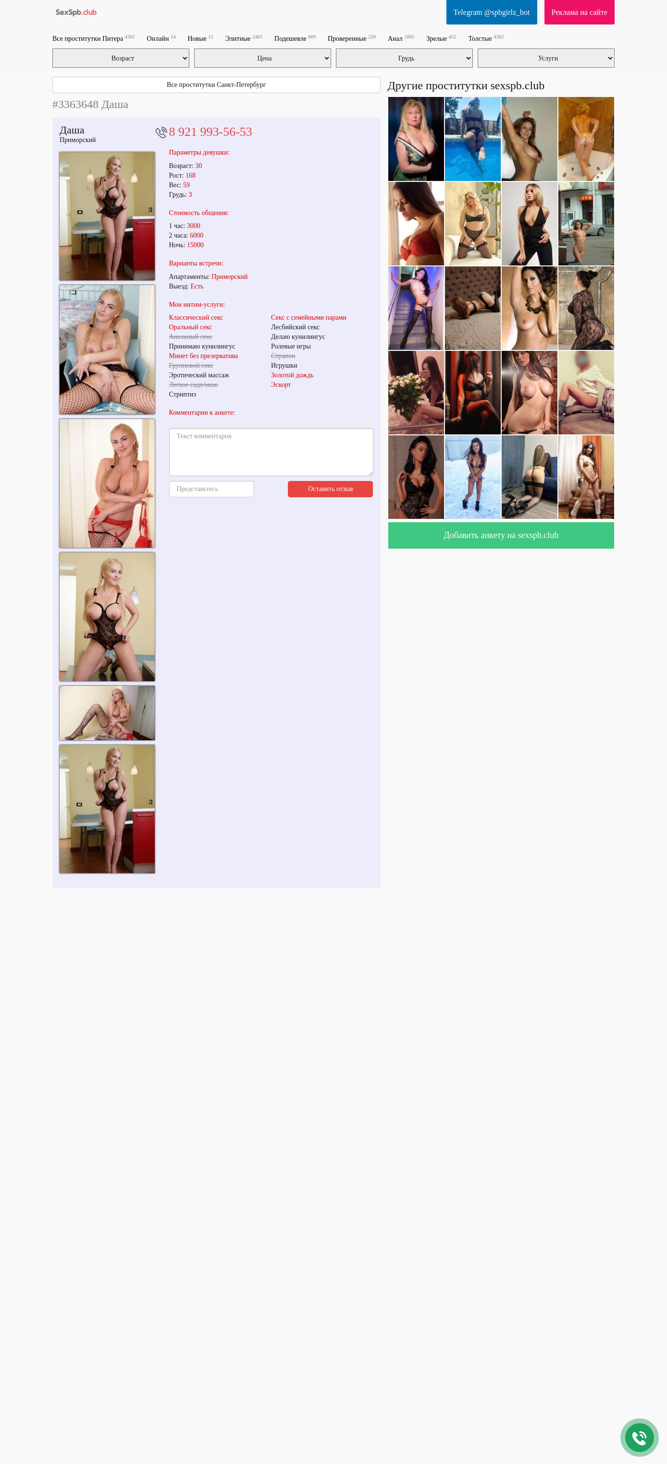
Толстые (486, 38)
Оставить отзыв (330, 488)
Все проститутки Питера (93, 38)
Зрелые (441, 38)
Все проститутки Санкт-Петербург (216, 84)
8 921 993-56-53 (210, 132)
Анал (401, 38)
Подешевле (295, 38)
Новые (200, 38)
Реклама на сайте (579, 12)
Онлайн (161, 38)
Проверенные (352, 38)
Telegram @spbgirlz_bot (492, 12)
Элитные (243, 38)
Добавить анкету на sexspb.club (501, 535)
